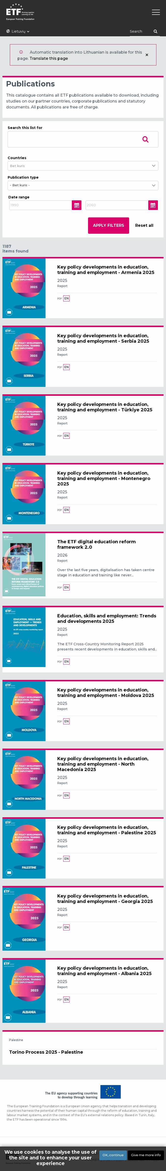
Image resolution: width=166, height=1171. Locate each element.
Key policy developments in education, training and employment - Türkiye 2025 (104, 407)
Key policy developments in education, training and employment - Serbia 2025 (103, 338)
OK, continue (113, 1155)
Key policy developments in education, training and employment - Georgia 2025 (105, 898)
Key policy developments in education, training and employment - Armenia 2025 (105, 269)
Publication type (23, 177)
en (66, 298)
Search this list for (25, 127)
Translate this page (49, 58)
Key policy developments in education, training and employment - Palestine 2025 (106, 830)
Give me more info (146, 1155)
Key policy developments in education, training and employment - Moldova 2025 (105, 692)
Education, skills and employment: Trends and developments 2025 (106, 618)
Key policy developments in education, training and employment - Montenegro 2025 (103, 478)
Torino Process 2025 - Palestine (46, 1052)
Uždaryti (147, 55)
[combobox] (20, 166)
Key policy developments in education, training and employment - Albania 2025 (104, 970)
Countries (17, 158)
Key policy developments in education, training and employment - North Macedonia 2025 (103, 764)
